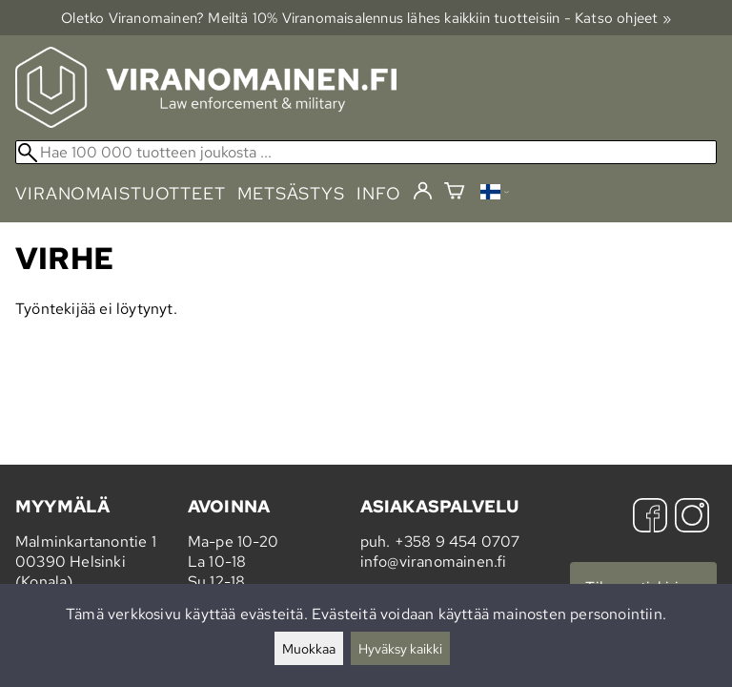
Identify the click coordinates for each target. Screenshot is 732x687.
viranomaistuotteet (120, 193)
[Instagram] (692, 517)
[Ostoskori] (454, 193)
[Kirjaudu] (423, 191)
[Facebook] (650, 517)
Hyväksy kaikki (400, 648)
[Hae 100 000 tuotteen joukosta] (366, 152)
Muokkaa (309, 648)
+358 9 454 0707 (457, 541)
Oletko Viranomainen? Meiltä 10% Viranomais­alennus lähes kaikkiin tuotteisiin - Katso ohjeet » (366, 18)
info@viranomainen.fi (433, 562)
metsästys (291, 193)
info (378, 193)
